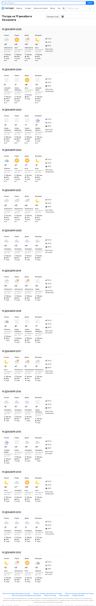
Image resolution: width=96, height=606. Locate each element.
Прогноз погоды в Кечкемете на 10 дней (26, 595)
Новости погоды (50, 595)
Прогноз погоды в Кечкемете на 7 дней (79, 593)
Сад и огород (64, 595)
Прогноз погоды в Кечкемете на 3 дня (16, 593)
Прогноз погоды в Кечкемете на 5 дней (47, 593)
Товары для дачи (78, 595)
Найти (89, 3)
